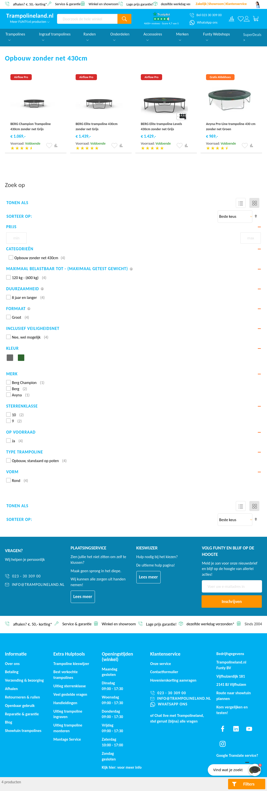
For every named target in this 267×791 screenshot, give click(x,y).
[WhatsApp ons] (203, 22)
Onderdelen (119, 36)
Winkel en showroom (104, 4)
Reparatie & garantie (22, 714)
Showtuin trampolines (23, 730)
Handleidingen (65, 702)
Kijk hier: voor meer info (122, 767)
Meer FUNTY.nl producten (30, 22)
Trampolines (15, 36)
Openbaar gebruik (20, 705)
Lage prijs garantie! (139, 4)
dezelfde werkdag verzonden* (182, 4)
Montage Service (67, 739)
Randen (90, 36)
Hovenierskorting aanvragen (173, 680)
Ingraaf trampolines (55, 36)
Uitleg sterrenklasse (69, 686)
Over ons (12, 663)
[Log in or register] (247, 19)
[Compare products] (231, 19)
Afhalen (11, 688)
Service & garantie (68, 4)
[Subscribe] (232, 601)
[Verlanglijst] (241, 19)
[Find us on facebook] (222, 729)
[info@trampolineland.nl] (35, 585)
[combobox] (87, 19)
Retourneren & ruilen (22, 697)
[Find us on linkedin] (236, 729)
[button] (49, 145)
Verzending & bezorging (24, 680)
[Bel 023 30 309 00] (205, 15)
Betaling (11, 671)
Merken (182, 36)
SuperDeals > (252, 37)
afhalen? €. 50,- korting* (30, 4)
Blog (8, 722)
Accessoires (153, 36)
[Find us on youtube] (249, 729)
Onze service (160, 663)
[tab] (133, 227)
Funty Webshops (216, 36)
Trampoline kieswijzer (71, 663)
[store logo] (30, 16)
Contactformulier (164, 671)
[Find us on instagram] (222, 744)
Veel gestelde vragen (70, 694)
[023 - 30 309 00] (35, 576)
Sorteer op (18, 216)
